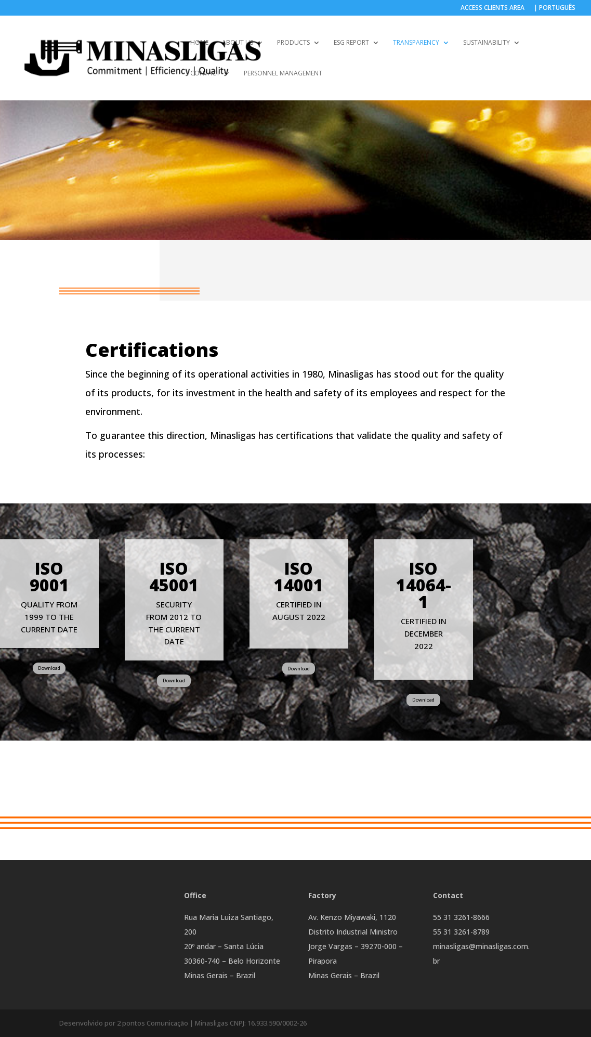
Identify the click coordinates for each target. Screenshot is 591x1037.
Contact (205, 73)
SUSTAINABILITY (486, 43)
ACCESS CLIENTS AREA (492, 8)
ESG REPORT (351, 43)
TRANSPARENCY (416, 43)
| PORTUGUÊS (554, 8)
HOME (199, 43)
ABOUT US (237, 43)
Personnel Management (283, 73)
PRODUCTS (293, 43)
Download (49, 668)
